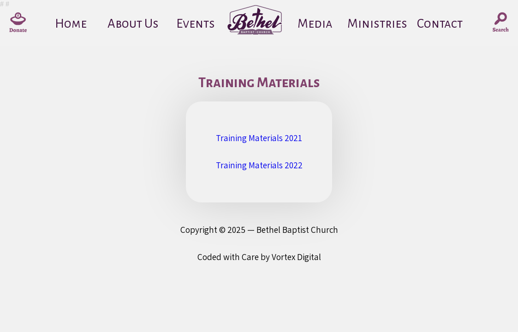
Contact (440, 23)
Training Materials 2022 (259, 165)
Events (195, 23)
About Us (133, 23)
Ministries (377, 23)
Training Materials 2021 (259, 138)
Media (315, 23)
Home (71, 23)
